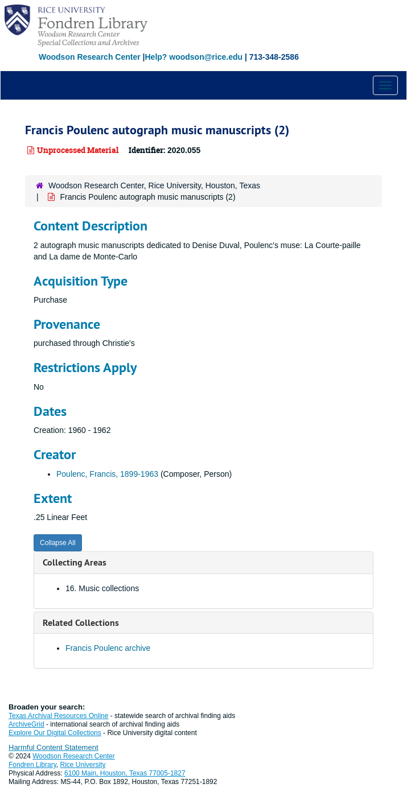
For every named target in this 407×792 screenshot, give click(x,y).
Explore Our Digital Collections (55, 733)
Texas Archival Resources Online (58, 716)
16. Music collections (102, 588)
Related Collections (81, 623)
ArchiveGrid (26, 724)
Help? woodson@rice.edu (193, 56)
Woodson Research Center (90, 56)
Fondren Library (32, 765)
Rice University (83, 765)
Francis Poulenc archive (107, 648)
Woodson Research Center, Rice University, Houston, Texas (154, 185)
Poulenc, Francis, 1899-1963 (107, 473)
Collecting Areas (74, 562)
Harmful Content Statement (53, 747)
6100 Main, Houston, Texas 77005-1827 (125, 773)
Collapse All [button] (58, 543)
